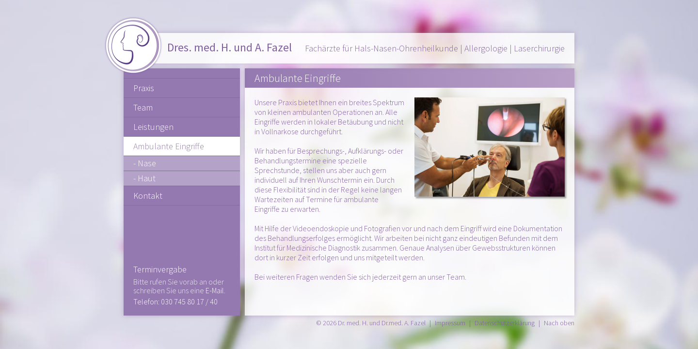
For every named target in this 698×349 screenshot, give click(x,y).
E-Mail (215, 290)
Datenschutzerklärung (505, 322)
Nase (147, 163)
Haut (147, 178)
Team (143, 107)
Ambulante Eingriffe (168, 146)
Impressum (450, 322)
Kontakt (147, 195)
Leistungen (153, 126)
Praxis (143, 88)
